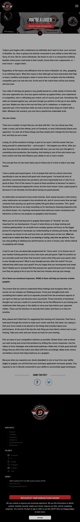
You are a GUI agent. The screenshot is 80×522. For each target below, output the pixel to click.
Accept (40, 518)
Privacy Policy (68, 509)
